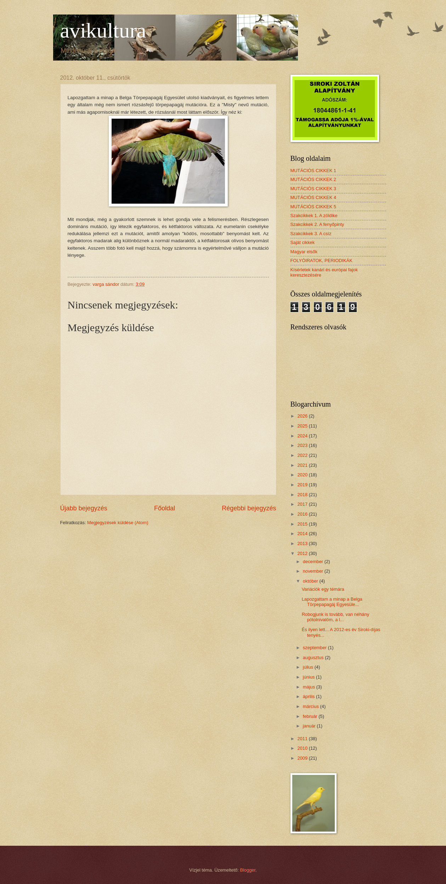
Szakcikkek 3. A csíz (311, 233)
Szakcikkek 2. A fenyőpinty (317, 224)
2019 (303, 484)
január (310, 726)
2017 (303, 504)
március (311, 706)
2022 (303, 455)
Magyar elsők (304, 251)
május (309, 687)
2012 (303, 553)
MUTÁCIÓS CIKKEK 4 (313, 197)
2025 (303, 426)
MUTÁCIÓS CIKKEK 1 (313, 170)
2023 (303, 445)
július (309, 667)
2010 (303, 748)
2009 (303, 758)
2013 (303, 543)
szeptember (315, 647)
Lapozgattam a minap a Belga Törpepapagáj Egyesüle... (332, 601)
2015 (303, 524)
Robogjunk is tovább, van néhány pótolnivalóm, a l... (335, 617)
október (311, 581)
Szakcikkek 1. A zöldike (314, 215)
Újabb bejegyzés (83, 508)
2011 (303, 738)
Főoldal (164, 508)
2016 (303, 514)
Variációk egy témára (323, 589)
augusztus (314, 657)
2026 (303, 416)
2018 (303, 494)
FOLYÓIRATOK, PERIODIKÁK (321, 260)
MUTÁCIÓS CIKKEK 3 (313, 188)
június (309, 677)
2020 (303, 474)
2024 (303, 435)
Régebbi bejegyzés (249, 508)
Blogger (247, 870)
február (310, 716)
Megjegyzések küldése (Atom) (117, 522)
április (309, 696)
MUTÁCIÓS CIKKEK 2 (313, 179)
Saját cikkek (302, 242)
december (313, 561)
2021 (303, 465)
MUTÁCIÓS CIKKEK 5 (313, 206)
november (313, 571)
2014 (303, 533)
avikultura (103, 30)
